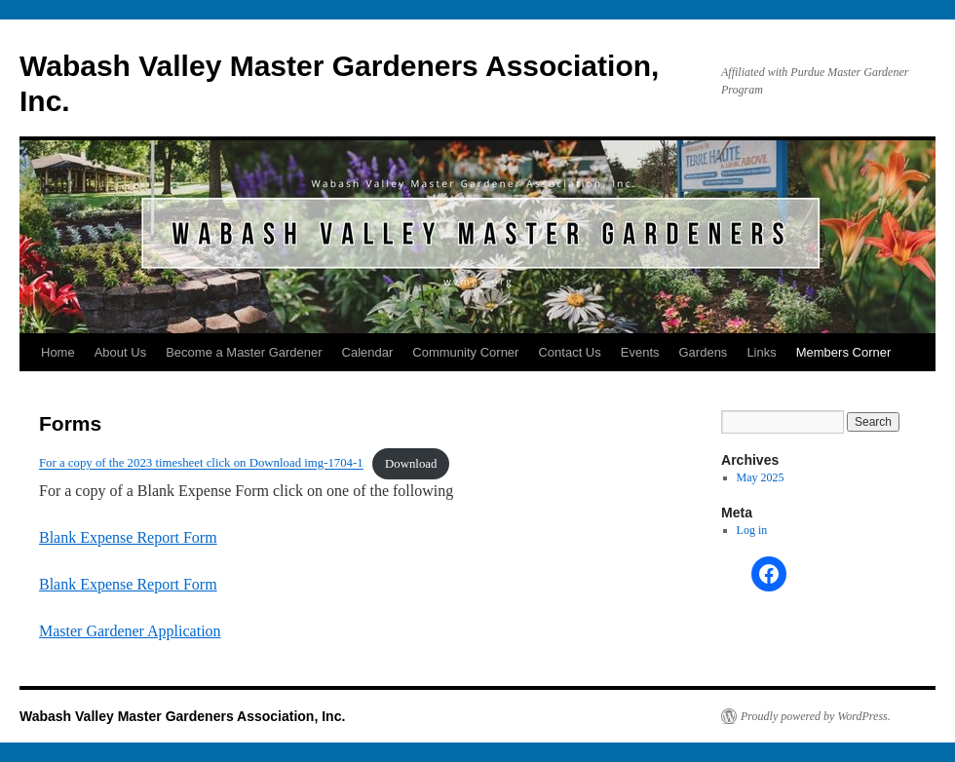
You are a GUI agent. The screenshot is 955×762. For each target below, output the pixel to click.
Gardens (703, 352)
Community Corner (465, 352)
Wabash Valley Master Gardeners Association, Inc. (182, 716)
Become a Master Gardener (244, 352)
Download (411, 464)
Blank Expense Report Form (128, 537)
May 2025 (760, 477)
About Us (120, 352)
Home (58, 352)
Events (640, 352)
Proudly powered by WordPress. (816, 716)
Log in (752, 530)
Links (761, 352)
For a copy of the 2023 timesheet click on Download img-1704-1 (201, 464)
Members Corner (844, 352)
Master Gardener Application (130, 631)
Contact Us (569, 352)
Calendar (368, 352)
